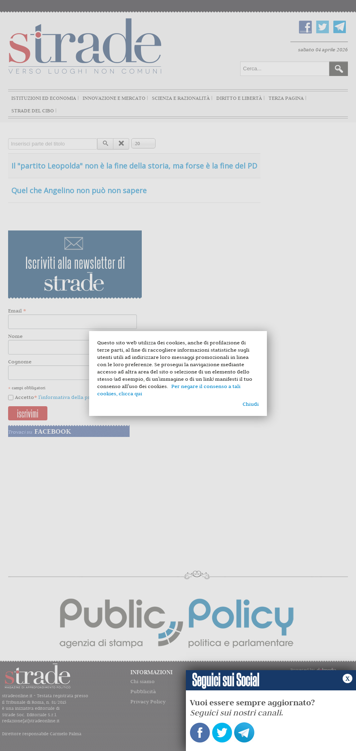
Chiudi (251, 404)
